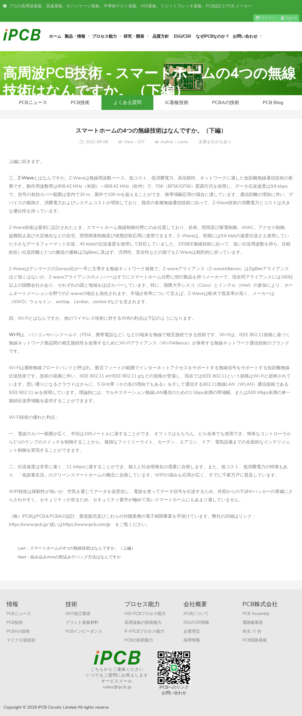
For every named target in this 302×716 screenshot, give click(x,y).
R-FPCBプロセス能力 (144, 631)
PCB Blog (273, 102)
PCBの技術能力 (138, 640)
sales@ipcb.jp (117, 687)
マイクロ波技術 (20, 640)
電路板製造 (252, 622)
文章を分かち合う (215, 142)
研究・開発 (134, 36)
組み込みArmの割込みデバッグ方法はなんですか (75, 557)
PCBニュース (33, 102)
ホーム (55, 36)
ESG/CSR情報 (196, 622)
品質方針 (160, 36)
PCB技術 (80, 102)
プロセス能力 (104, 36)
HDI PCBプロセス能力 (145, 613)
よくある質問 (127, 102)
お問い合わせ (245, 36)
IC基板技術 (176, 102)
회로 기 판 (251, 631)
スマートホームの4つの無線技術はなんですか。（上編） (82, 548)
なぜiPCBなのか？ (212, 36)
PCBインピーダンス (83, 631)
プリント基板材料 (82, 622)
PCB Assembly (256, 613)
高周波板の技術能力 (143, 622)
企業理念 (191, 631)
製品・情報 (75, 36)
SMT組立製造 (78, 613)
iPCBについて (196, 613)
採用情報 (191, 640)
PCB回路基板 (254, 640)
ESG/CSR (182, 36)
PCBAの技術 (225, 102)
